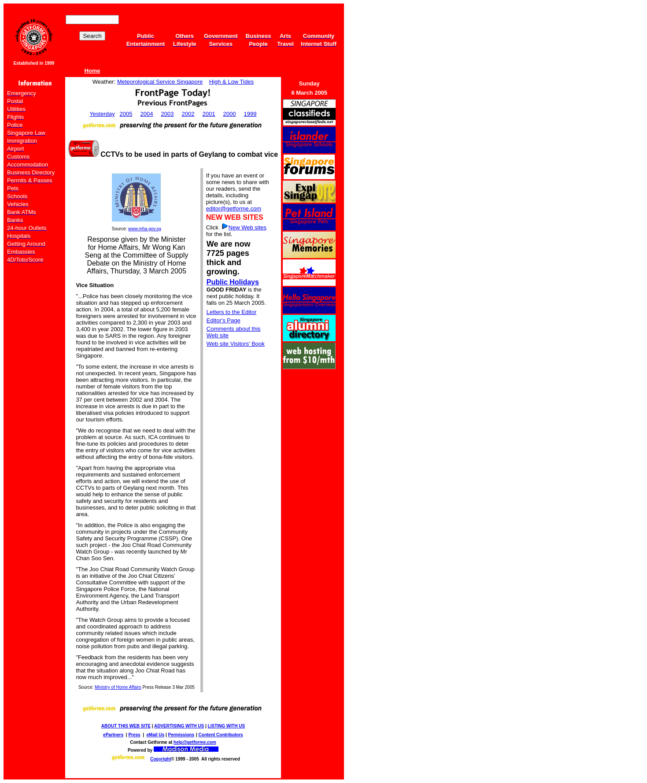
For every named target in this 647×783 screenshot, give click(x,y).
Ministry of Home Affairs (118, 687)
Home (92, 70)
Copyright (160, 759)
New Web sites (247, 227)
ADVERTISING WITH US (179, 726)
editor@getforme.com (233, 208)
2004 (146, 114)
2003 (167, 114)
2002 (188, 114)
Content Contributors (221, 734)
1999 (250, 114)
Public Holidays (233, 282)
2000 (229, 114)
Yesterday (102, 114)
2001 (208, 114)
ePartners (113, 734)
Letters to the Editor (231, 312)
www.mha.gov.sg (144, 228)
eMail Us (156, 734)
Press (134, 734)
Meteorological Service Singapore (160, 81)
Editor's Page (223, 320)
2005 (126, 114)
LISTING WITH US (226, 726)
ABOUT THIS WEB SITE (126, 726)
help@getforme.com (195, 742)
